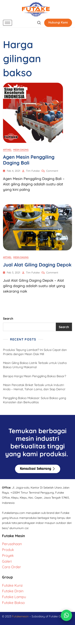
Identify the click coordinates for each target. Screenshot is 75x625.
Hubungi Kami (58, 22)
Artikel (7, 149)
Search (8, 318)
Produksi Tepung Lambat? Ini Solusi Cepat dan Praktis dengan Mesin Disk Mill (35, 352)
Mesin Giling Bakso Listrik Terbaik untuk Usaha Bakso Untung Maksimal (35, 365)
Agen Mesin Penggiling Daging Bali (28, 160)
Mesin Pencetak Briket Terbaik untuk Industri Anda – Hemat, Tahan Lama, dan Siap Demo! (34, 387)
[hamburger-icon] (7, 23)
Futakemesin (20, 616)
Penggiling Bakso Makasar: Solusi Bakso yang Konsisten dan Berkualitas (34, 400)
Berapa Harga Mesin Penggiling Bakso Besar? (34, 376)
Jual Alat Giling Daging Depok (37, 265)
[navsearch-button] (39, 22)
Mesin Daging (21, 149)
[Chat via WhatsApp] (66, 615)
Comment (52, 170)
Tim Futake (33, 170)
